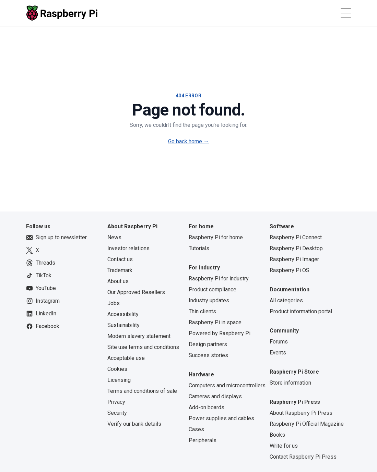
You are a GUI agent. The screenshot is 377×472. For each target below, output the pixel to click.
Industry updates (209, 300)
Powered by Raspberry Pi (219, 333)
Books (277, 435)
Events (278, 352)
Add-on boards (206, 407)
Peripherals (202, 440)
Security (117, 413)
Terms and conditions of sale (142, 391)
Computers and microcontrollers (227, 385)
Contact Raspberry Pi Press (303, 456)
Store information (290, 382)
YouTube (41, 288)
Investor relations (128, 248)
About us (118, 281)
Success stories (208, 355)
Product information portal (301, 311)
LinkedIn (41, 313)
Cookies (117, 369)
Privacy (116, 402)
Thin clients (202, 311)
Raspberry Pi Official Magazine (307, 424)
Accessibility (123, 314)
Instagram (43, 301)
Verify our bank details (134, 424)
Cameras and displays (215, 396)
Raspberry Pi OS (289, 270)
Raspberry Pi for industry (219, 278)
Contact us (120, 259)
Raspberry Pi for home (216, 237)
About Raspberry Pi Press (301, 413)
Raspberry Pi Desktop (296, 248)
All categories (286, 300)
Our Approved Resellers (136, 292)
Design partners (208, 344)
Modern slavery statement (138, 336)
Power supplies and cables (221, 418)
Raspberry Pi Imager (294, 259)
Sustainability (123, 325)
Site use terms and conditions (143, 347)
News (114, 237)
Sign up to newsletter (56, 237)
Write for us (284, 446)
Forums (279, 341)
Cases (196, 429)
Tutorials (199, 248)
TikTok (38, 275)
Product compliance (212, 289)
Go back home (188, 141)
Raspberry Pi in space (215, 322)
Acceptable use (126, 358)
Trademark (119, 270)
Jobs (113, 303)
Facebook (42, 326)
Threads (40, 262)
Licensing (119, 380)
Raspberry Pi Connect (296, 237)
